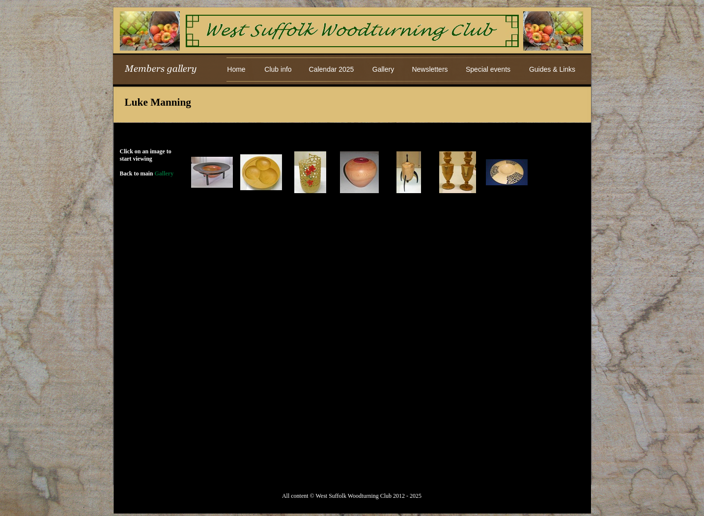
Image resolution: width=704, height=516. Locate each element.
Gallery (164, 173)
